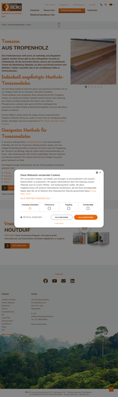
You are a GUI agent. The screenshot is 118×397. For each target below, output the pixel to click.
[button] (59, 198)
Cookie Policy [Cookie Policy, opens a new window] (59, 223)
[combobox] (97, 173)
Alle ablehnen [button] (61, 217)
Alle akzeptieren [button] (85, 217)
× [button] (100, 172)
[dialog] (59, 198)
